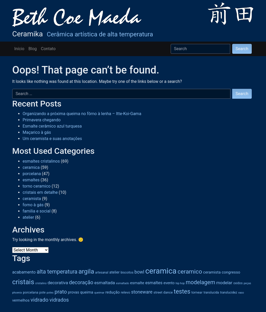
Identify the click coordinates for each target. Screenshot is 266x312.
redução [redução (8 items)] (112, 292)
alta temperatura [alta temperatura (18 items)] (57, 271)
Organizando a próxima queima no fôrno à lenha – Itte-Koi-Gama (82, 113)
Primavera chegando (42, 119)
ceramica (31, 167)
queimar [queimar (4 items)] (99, 292)
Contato (48, 48)
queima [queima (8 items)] (86, 292)
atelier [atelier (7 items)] (114, 272)
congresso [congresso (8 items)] (231, 272)
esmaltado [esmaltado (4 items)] (122, 283)
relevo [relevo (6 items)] (125, 292)
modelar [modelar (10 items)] (224, 282)
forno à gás (33, 204)
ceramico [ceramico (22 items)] (190, 271)
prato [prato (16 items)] (61, 292)
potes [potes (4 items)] (50, 292)
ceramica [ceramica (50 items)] (160, 271)
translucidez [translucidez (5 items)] (228, 292)
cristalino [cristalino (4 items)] (41, 283)
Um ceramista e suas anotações (52, 138)
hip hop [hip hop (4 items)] (180, 283)
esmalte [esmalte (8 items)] (137, 283)
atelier (28, 217)
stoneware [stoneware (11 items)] (141, 292)
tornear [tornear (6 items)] (197, 292)
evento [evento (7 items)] (169, 283)
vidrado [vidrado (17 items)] (40, 300)
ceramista (32, 198)
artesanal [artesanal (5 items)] (101, 272)
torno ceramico (37, 186)
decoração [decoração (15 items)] (81, 283)
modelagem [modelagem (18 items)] (200, 282)
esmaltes (31, 179)
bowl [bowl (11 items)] (139, 272)
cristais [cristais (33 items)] (23, 282)
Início (19, 48)
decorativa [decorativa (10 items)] (58, 282)
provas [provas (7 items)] (73, 292)
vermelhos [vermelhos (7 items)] (21, 300)
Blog (33, 48)
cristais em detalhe (40, 192)
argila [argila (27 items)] (86, 271)
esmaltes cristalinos (41, 161)
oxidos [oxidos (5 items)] (238, 283)
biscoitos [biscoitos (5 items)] (127, 272)
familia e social (36, 211)
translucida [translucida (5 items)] (211, 292)
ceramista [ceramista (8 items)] (212, 272)
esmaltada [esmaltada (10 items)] (104, 282)
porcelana (32, 173)
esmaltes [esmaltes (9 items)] (153, 282)
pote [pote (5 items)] (42, 292)
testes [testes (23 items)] (182, 291)
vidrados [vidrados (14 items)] (59, 300)
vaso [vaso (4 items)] (241, 292)
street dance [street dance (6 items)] (163, 292)
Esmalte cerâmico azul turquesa (52, 126)
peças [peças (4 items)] (247, 283)
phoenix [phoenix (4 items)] (17, 292)
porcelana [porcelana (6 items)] (30, 292)
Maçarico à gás (37, 132)
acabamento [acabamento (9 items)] (24, 272)
